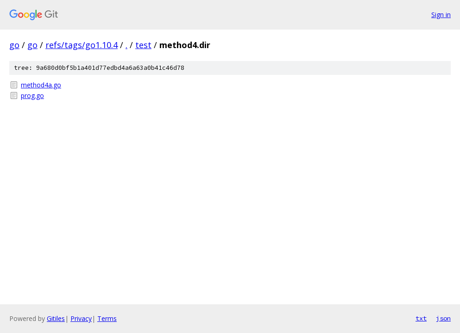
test (143, 44)
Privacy (81, 318)
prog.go (32, 95)
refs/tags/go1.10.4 (81, 44)
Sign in (441, 14)
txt (421, 318)
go (14, 44)
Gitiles (56, 318)
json (443, 318)
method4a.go (41, 84)
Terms (107, 318)
